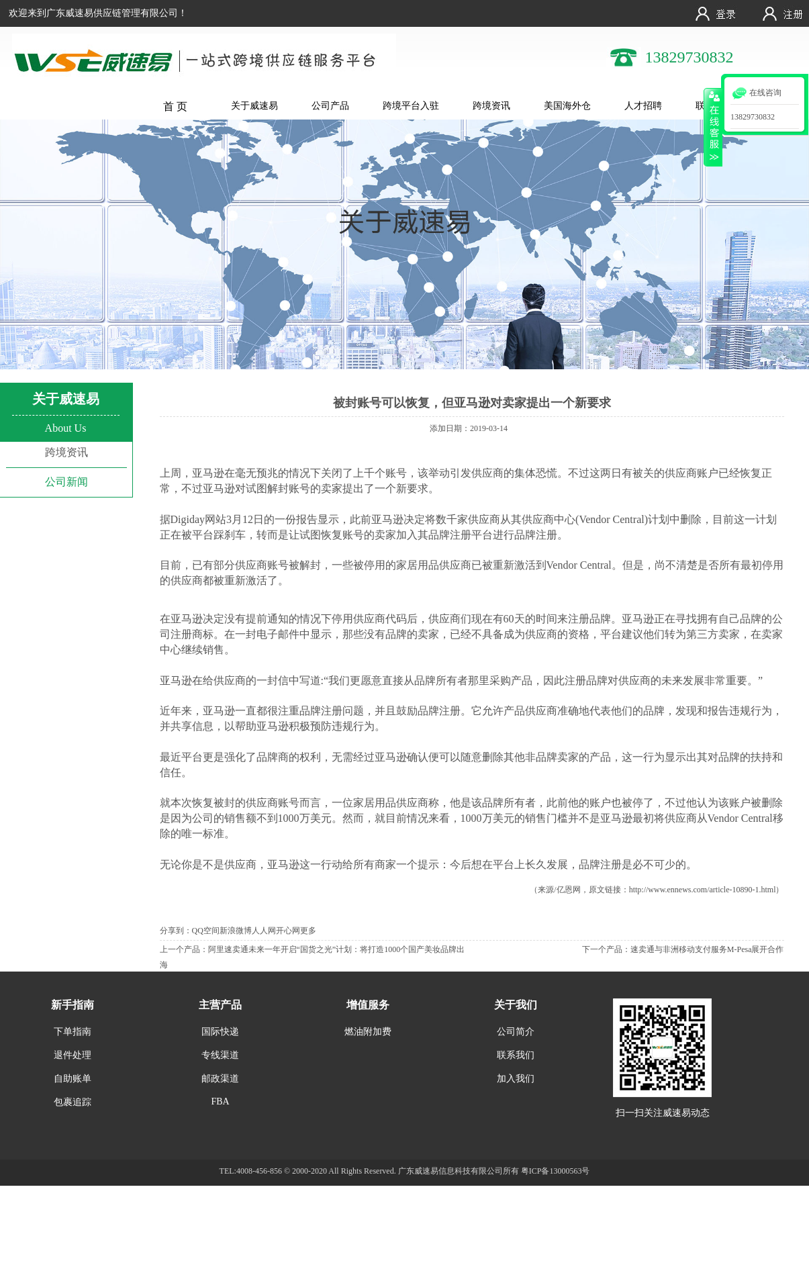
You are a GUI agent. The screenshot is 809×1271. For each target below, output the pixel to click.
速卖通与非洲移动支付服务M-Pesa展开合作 (707, 949)
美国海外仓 (567, 106)
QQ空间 (206, 930)
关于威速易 (254, 106)
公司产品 (330, 106)
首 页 (175, 106)
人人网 (264, 930)
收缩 (713, 127)
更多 (308, 930)
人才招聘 (643, 106)
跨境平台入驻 (411, 106)
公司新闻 (66, 481)
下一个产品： (606, 949)
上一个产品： (184, 949)
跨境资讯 (491, 106)
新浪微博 (236, 930)
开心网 (288, 930)
